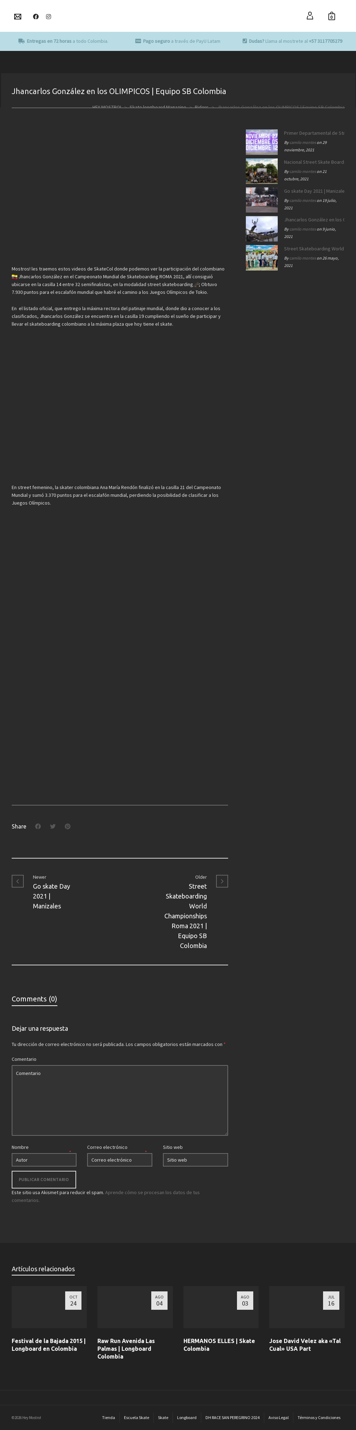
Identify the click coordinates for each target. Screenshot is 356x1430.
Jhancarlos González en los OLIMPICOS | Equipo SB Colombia (312, 219)
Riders (202, 107)
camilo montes (302, 142)
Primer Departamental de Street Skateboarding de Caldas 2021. (312, 133)
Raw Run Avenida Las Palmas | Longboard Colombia (126, 1349)
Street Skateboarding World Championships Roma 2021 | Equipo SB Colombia (312, 248)
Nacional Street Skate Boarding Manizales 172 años (312, 162)
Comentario (24, 1059)
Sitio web (173, 1147)
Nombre (20, 1147)
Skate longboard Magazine (158, 107)
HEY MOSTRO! (106, 107)
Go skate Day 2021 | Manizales (312, 191)
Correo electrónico (107, 1147)
